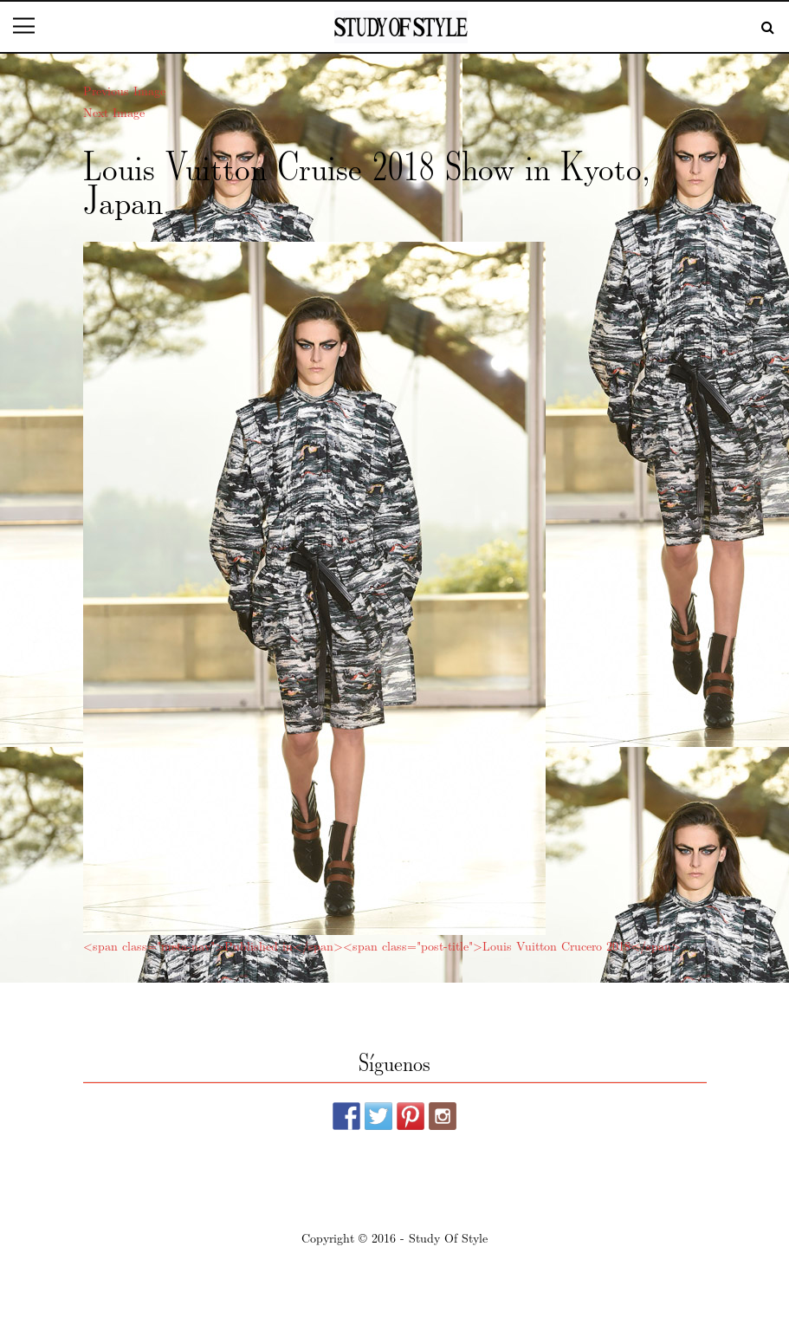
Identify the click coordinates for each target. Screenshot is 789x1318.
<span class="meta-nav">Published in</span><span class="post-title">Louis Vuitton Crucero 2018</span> (382, 945)
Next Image (114, 111)
